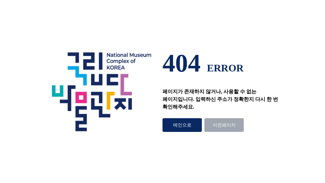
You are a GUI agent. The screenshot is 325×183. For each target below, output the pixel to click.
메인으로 (182, 125)
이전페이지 (224, 125)
